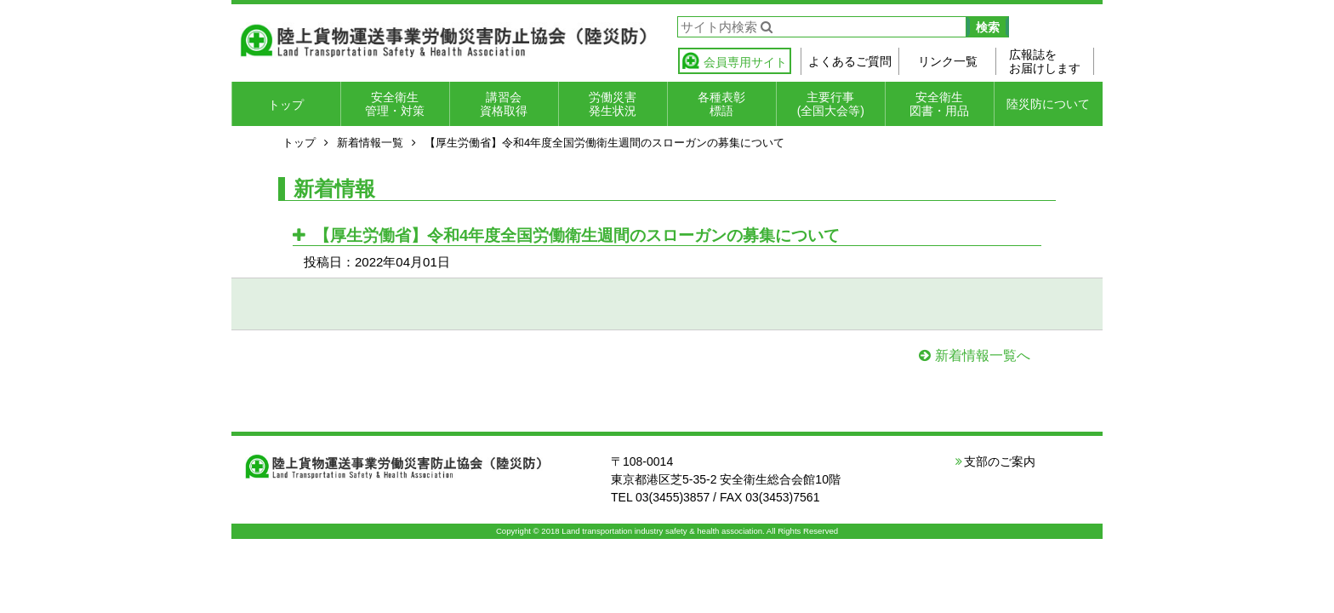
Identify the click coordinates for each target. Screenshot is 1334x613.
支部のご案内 (999, 461)
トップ (286, 105)
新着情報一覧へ (982, 355)
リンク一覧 (948, 61)
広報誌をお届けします (1044, 61)
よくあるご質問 (850, 61)
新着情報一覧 (370, 142)
